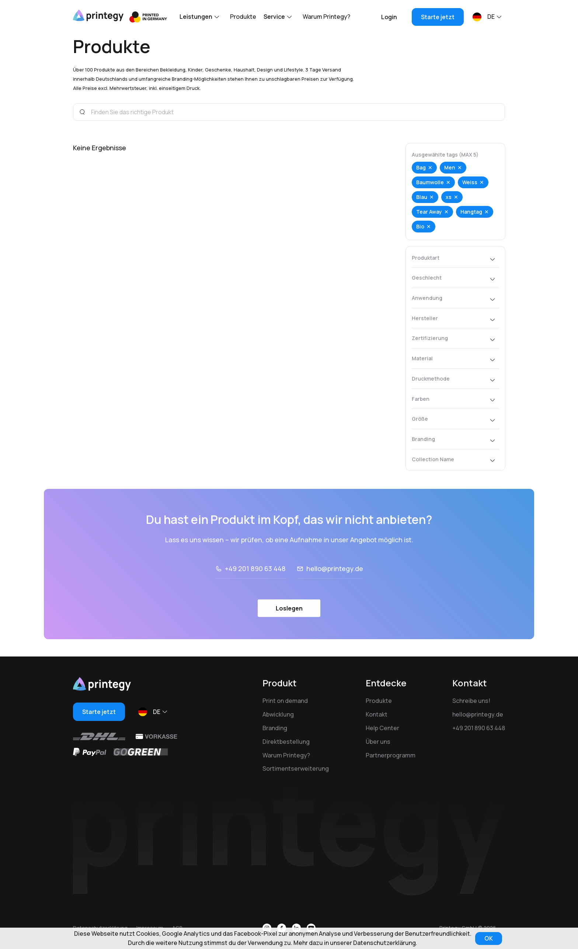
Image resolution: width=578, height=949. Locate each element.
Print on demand (285, 701)
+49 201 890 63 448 (255, 589)
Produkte (243, 17)
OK (488, 938)
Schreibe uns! (471, 701)
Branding (274, 728)
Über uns (378, 742)
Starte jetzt (438, 17)
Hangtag (471, 211)
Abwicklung (278, 714)
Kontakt (376, 714)
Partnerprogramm (390, 755)
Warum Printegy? (326, 17)
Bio (420, 226)
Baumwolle (430, 182)
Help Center (382, 728)
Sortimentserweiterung (295, 768)
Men (449, 167)
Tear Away (429, 211)
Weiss (469, 182)
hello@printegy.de (334, 589)
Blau (421, 196)
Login (389, 17)
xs (449, 196)
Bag (421, 167)
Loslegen (289, 629)
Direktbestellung (286, 742)
